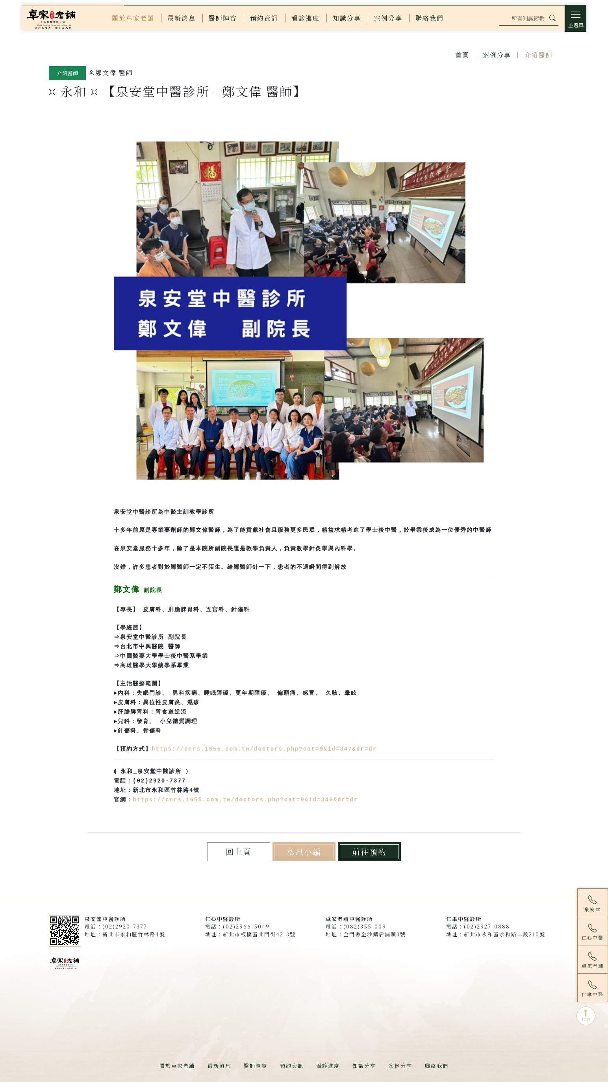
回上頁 (239, 851)
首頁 (462, 54)
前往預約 (369, 851)
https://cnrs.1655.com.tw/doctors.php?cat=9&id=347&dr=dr (264, 749)
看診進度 (328, 1065)
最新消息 (219, 1065)
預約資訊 (292, 1065)
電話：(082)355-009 (356, 926)
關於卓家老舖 (177, 1065)
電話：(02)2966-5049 (237, 926)
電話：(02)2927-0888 (478, 926)
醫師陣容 (255, 1065)
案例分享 (497, 54)
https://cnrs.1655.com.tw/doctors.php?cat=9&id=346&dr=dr (245, 800)
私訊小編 (304, 851)
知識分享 (364, 1065)
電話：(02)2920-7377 (116, 926)
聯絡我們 (437, 1065)
